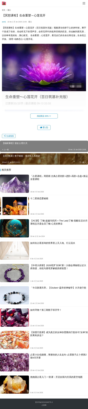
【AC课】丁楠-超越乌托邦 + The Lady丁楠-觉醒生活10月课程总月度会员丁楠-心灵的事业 (58, 222)
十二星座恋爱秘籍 (39, 198)
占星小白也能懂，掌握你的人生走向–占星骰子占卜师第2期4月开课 (58, 356)
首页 (3, 10)
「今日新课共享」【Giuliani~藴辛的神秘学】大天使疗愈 (58, 288)
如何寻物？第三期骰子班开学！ (46, 310)
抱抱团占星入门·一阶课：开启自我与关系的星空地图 (56, 377)
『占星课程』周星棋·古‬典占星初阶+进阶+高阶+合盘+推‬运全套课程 (59, 177)
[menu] (84, 3)
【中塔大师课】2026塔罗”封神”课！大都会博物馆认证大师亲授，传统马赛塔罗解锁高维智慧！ (58, 267)
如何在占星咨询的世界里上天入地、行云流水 (52, 243)
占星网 (44, 405)
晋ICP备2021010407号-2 (44, 402)
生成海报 (9, 136)
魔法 (30, 22)
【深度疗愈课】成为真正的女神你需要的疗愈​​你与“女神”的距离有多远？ (59, 334)
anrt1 (4, 22)
